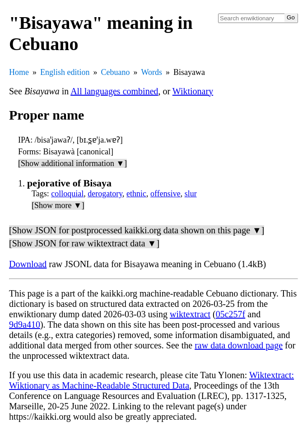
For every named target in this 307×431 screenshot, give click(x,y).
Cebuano (115, 72)
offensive (165, 193)
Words (151, 72)
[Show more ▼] (58, 205)
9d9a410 (24, 324)
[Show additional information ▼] (72, 163)
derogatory (105, 193)
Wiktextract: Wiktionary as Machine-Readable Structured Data (151, 380)
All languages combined (114, 91)
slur (191, 193)
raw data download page (239, 345)
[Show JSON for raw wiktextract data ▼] (84, 243)
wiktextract (190, 314)
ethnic (136, 193)
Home (19, 72)
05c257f (231, 314)
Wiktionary (192, 91)
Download (28, 264)
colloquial (67, 193)
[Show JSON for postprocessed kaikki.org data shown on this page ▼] (136, 230)
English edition (65, 72)
